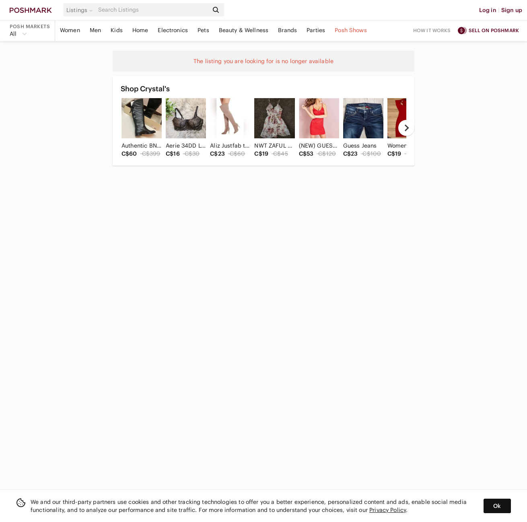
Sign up (511, 10)
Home (140, 30)
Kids (117, 30)
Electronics (173, 30)
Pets (203, 30)
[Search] (152, 9)
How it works (432, 30)
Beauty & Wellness (244, 30)
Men (95, 30)
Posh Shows (351, 30)
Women (70, 30)
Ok (497, 506)
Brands (287, 30)
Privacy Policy (387, 510)
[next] (406, 128)
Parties (316, 30)
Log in (487, 10)
